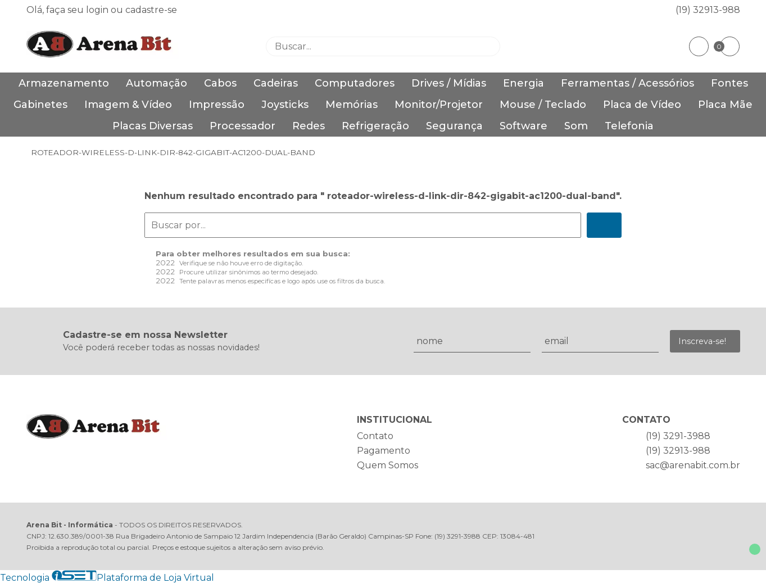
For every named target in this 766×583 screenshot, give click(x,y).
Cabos (220, 83)
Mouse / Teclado (543, 104)
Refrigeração (375, 126)
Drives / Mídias (448, 83)
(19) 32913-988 (708, 9)
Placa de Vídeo (642, 104)
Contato (375, 436)
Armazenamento (64, 83)
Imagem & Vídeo (128, 104)
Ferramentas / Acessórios (627, 83)
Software (523, 126)
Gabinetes (40, 104)
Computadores (355, 83)
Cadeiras (275, 83)
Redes (308, 126)
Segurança (454, 126)
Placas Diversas (152, 126)
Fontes (729, 83)
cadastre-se (151, 9)
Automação (156, 83)
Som (576, 126)
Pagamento (383, 450)
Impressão (216, 104)
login (98, 9)
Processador (242, 126)
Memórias (351, 104)
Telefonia (629, 126)
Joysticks (285, 104)
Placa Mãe (725, 104)
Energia (523, 83)
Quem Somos (387, 465)
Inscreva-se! (702, 341)
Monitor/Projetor (439, 104)
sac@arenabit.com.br (693, 465)
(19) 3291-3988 (678, 436)
